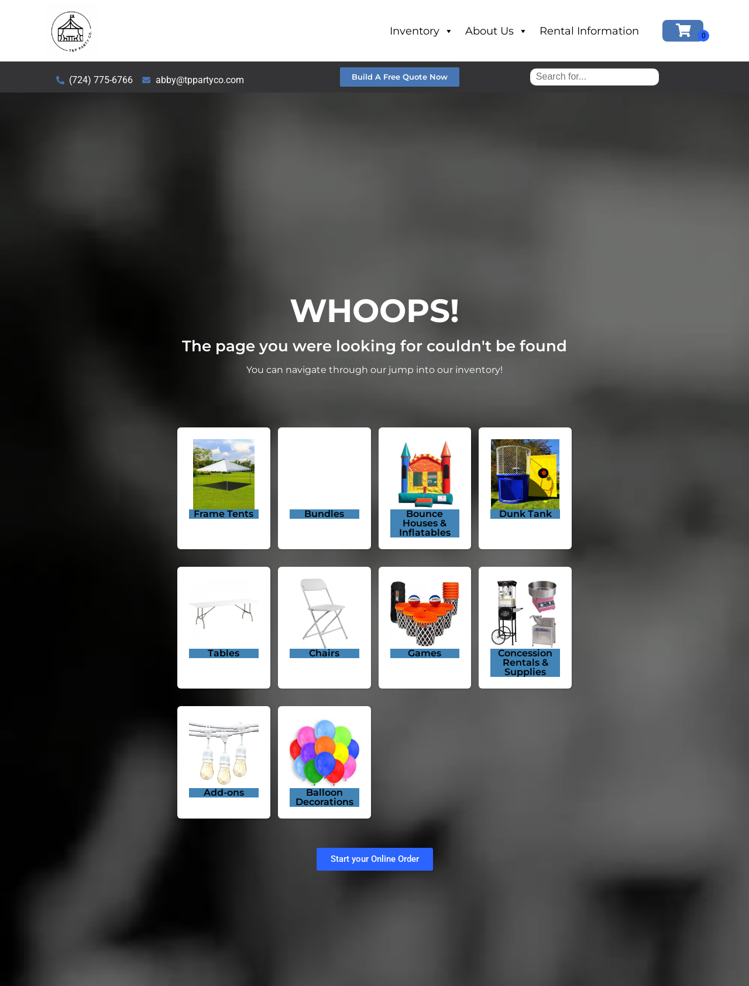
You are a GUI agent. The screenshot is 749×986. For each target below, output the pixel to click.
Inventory (421, 31)
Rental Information (589, 31)
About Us (496, 31)
